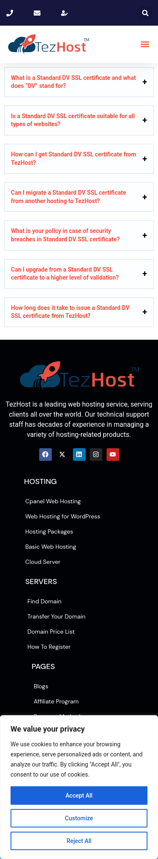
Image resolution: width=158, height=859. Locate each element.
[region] (79, 787)
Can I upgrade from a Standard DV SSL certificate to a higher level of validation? (65, 273)
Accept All (79, 795)
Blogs (41, 686)
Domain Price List (51, 631)
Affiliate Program (56, 701)
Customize (79, 818)
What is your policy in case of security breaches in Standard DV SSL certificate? (65, 235)
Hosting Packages (49, 531)
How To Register (49, 646)
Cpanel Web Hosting (53, 501)
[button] (145, 12)
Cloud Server (42, 562)
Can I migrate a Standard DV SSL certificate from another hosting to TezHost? (68, 196)
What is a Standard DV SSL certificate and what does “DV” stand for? (73, 82)
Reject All (79, 841)
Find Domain (44, 601)
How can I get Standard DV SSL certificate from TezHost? (73, 158)
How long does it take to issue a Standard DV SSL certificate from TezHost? (70, 312)
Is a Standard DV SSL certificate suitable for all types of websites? (73, 120)
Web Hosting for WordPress (62, 516)
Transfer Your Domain (56, 616)
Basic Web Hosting (50, 546)
